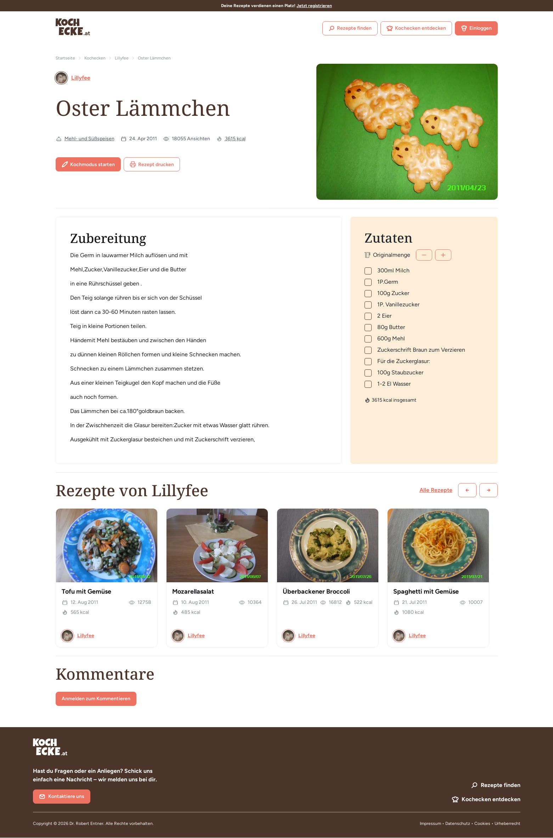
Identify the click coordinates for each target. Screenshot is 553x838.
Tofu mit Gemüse (86, 591)
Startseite (65, 58)
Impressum (430, 823)
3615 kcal (235, 139)
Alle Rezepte (435, 490)
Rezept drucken (152, 164)
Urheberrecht (507, 823)
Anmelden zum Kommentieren (96, 699)
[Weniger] (424, 255)
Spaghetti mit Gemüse (426, 591)
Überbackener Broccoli (316, 591)
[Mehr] (443, 255)
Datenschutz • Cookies (468, 823)
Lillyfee (122, 58)
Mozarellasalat (193, 591)
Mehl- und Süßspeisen (89, 139)
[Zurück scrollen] (467, 490)
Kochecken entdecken (416, 28)
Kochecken (95, 58)
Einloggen (476, 28)
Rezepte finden (350, 28)
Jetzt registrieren (314, 5)
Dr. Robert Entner (86, 823)
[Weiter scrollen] (488, 490)
